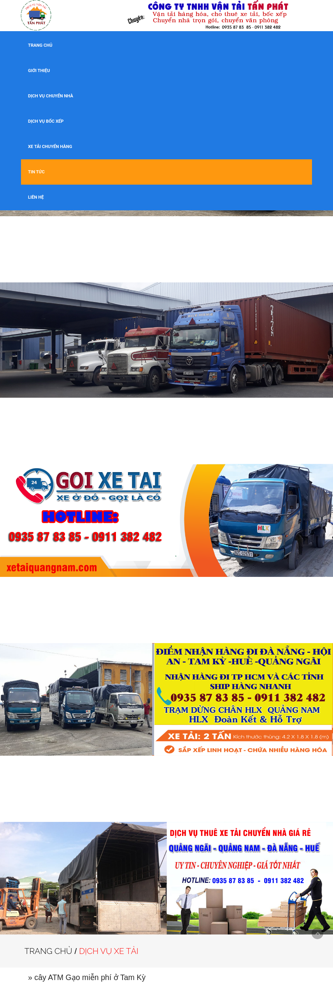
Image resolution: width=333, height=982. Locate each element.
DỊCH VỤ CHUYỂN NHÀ (50, 96)
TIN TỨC (36, 172)
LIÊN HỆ (36, 197)
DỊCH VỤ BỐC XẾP (46, 121)
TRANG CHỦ (40, 45)
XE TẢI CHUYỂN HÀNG (50, 146)
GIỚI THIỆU (39, 70)
